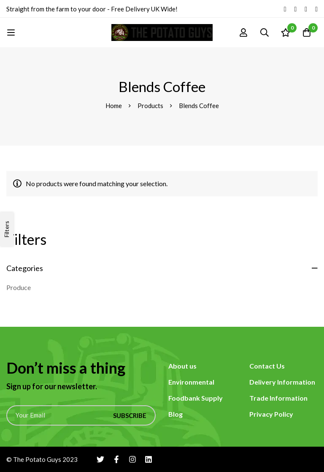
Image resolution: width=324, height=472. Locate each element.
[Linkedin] (316, 9)
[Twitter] (285, 9)
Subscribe (129, 415)
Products (150, 105)
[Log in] (243, 32)
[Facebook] (295, 9)
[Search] (264, 32)
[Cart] (306, 32)
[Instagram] (305, 9)
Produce (18, 287)
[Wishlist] (285, 32)
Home (113, 105)
